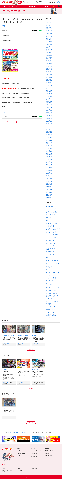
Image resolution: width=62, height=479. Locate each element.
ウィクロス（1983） (49, 258)
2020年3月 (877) (49, 137)
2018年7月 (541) (49, 169)
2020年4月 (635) (49, 135)
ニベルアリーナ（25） (50, 254)
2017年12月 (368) (49, 180)
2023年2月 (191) (49, 82)
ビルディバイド (35, 369)
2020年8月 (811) (49, 129)
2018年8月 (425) (49, 167)
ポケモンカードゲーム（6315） (51, 211)
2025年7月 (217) (49, 36)
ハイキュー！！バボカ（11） (51, 311)
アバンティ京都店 (6, 343)
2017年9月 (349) (49, 184)
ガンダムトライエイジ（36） (51, 290)
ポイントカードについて (49, 450)
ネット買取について (35, 453)
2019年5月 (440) (49, 153)
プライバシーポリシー (49, 455)
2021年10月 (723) (49, 107)
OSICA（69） (48, 275)
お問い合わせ (9, 476)
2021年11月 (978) (49, 106)
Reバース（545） (49, 217)
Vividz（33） (48, 269)
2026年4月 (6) (48, 22)
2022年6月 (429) (49, 94)
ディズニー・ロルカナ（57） (51, 237)
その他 (4, 26)
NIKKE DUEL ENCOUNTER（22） (52, 252)
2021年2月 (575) (49, 120)
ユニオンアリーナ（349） (50, 240)
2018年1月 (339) (49, 178)
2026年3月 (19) (48, 24)
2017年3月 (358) (49, 194)
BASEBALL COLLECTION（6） (51, 309)
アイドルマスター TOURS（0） (51, 293)
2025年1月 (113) (49, 46)
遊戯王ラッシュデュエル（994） (52, 208)
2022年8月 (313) (49, 91)
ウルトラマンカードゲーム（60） (52, 234)
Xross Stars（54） (49, 266)
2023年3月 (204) (49, 80)
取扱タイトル (10, 6)
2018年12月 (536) (49, 161)
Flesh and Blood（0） (50, 251)
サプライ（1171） (49, 298)
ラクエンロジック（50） (50, 304)
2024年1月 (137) (49, 65)
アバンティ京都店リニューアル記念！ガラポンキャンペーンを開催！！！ (23, 371)
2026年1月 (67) (48, 27)
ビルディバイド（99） (50, 245)
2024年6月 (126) (49, 57)
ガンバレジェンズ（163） (50, 292)
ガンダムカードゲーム (36, 335)
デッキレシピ (45, 6)
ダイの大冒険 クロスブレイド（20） (52, 295)
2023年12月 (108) (49, 66)
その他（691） (48, 318)
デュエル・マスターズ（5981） (51, 209)
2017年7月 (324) (49, 187)
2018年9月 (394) (49, 165)
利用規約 (47, 456)
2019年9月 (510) (49, 146)
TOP (4, 432)
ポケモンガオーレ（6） (50, 314)
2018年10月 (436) (49, 164)
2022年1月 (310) (49, 102)
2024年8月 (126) (49, 54)
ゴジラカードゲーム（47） (51, 243)
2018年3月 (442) (49, 175)
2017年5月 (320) (49, 191)
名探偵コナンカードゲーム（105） (52, 235)
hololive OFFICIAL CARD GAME (8, 335)
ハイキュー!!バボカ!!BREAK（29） (52, 239)
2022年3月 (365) (49, 99)
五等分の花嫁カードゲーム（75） (52, 221)
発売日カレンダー (34, 456)
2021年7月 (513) (49, 112)
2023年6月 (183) (49, 76)
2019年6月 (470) (49, 151)
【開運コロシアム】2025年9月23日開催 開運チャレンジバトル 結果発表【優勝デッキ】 (8, 412)
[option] (9, 439)
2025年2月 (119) (49, 44)
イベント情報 (19, 452)
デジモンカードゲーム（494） (51, 242)
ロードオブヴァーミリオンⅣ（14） (52, 300)
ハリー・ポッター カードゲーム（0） (52, 272)
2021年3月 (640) (49, 118)
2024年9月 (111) (49, 52)
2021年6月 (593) (49, 113)
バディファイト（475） (50, 280)
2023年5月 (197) (49, 77)
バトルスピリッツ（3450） (51, 226)
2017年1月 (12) (48, 197)
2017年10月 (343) (49, 183)
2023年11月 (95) (49, 68)
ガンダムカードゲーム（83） (51, 232)
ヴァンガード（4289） (50, 225)
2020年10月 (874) (49, 126)
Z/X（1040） (48, 267)
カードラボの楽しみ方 (31, 6)
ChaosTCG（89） (49, 303)
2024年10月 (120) (49, 50)
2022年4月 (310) (49, 98)
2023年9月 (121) (49, 71)
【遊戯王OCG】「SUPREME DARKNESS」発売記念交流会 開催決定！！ (9, 373)
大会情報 (18, 450)
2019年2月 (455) (49, 158)
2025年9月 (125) (49, 33)
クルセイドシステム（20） (51, 306)
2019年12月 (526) (49, 142)
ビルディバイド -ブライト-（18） (52, 246)
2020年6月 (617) (49, 132)
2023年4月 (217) (49, 79)
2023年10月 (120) (49, 69)
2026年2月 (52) (48, 25)
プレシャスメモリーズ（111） (51, 274)
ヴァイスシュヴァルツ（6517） (51, 212)
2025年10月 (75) (49, 31)
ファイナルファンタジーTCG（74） (52, 277)
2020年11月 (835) (49, 124)
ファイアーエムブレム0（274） (51, 278)
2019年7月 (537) (49, 150)
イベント (22, 6)
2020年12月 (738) (49, 123)
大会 (16, 6)
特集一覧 (47, 453)
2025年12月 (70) (49, 28)
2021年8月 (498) (49, 110)
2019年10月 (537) (49, 145)
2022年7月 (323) (49, 93)
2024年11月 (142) (49, 49)
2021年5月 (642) (49, 115)
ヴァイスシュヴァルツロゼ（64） (52, 215)
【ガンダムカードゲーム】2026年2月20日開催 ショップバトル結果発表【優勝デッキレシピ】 (38, 339)
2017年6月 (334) (49, 189)
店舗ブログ (24, 432)
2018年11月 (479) (49, 162)
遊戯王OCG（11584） (50, 206)
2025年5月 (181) (49, 39)
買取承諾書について (35, 455)
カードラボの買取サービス (36, 450)
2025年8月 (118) (49, 35)
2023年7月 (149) (49, 74)
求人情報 (47, 448)
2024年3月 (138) (49, 61)
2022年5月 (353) (49, 96)
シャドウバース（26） (50, 312)
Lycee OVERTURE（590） (50, 270)
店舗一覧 (9, 432)
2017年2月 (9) (48, 195)
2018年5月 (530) (49, 172)
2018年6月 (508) (49, 170)
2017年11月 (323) (49, 181)
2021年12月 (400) (49, 104)
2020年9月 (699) (49, 128)
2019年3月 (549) (49, 156)
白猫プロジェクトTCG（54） (51, 315)
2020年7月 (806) (49, 131)
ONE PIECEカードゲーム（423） (52, 231)
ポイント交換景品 (48, 451)
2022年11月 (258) (49, 87)
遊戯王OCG (5, 369)
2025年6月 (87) (48, 38)
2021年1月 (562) (49, 121)
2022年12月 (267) (49, 85)
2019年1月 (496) (49, 159)
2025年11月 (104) (49, 30)
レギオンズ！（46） (49, 317)
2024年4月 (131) (49, 60)
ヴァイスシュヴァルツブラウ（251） (52, 214)
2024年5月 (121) (49, 58)
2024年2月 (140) (49, 63)
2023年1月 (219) (49, 83)
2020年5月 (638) (49, 134)
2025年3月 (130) (49, 42)
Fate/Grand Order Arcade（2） (51, 307)
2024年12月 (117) (49, 47)
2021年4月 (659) (49, 117)
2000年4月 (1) (48, 198)
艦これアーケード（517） (50, 296)
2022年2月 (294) (49, 101)
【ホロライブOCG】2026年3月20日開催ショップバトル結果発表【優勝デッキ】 (9, 338)
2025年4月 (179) (49, 41)
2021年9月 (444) (49, 109)
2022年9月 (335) (49, 90)
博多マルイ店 (5, 382)
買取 (39, 6)
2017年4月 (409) (49, 192)
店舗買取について (34, 451)
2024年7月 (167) (49, 55)
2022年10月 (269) (49, 88)
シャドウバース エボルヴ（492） (52, 223)
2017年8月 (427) (49, 186)
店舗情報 (52, 6)
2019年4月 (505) (49, 154)
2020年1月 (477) (49, 140)
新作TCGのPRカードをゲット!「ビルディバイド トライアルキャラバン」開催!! (38, 373)
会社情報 (4, 476)
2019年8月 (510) (49, 148)
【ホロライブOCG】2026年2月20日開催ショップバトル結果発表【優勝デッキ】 (24, 338)
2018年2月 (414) (49, 176)
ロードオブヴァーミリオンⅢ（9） (52, 301)
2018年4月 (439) (49, 173)
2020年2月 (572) (49, 139)
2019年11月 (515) (49, 143)
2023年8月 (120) (49, 72)
